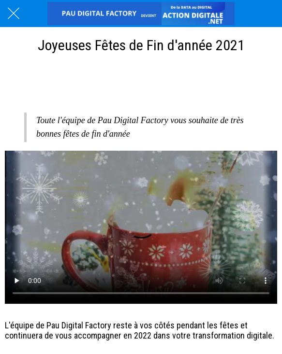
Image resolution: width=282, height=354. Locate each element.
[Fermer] (13, 13)
